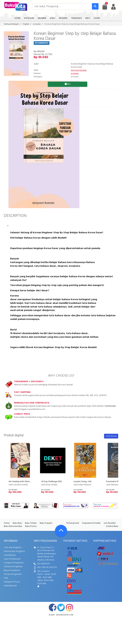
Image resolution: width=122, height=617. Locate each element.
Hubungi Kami (10, 586)
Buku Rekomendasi (13, 526)
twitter (61, 607)
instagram (69, 607)
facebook (53, 607)
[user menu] (113, 6)
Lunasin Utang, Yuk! (83, 481)
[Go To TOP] (61, 531)
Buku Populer (46, 523)
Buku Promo (31, 526)
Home (7, 523)
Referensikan (41, 99)
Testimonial (110, 406)
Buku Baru (17, 523)
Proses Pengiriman (13, 574)
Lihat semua (111, 436)
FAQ (6, 578)
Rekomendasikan (43, 93)
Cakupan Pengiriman (14, 563)
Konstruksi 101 (112, 481)
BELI (67, 84)
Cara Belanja (10, 555)
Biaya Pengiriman (12, 570)
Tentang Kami (72, 523)
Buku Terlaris (31, 523)
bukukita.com (66, 614)
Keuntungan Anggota (14, 551)
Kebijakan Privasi (12, 582)
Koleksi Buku (112, 526)
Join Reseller (110, 523)
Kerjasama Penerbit (91, 523)
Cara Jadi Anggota (12, 547)
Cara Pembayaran (12, 559)
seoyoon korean (79, 70)
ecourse (75, 73)
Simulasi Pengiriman (13, 566)
